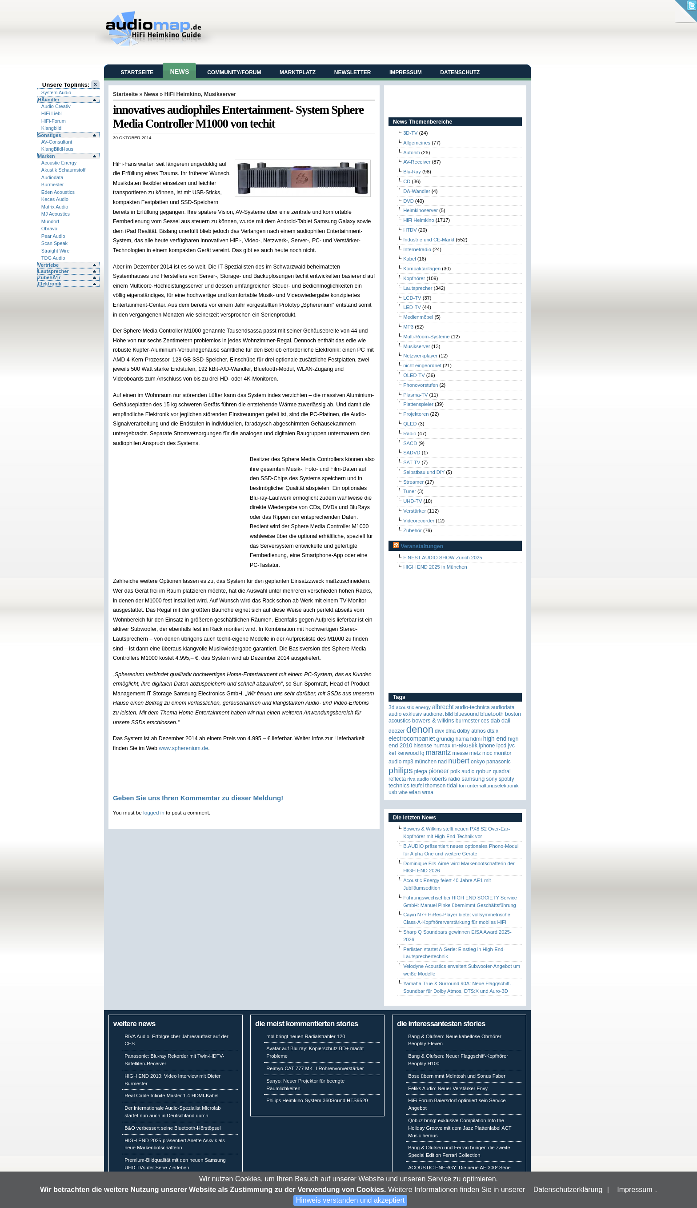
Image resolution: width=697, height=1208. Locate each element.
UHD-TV (412, 501)
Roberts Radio (445, 779)
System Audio (56, 92)
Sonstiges (49, 135)
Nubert (458, 761)
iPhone (487, 745)
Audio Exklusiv (405, 714)
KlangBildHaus (57, 149)
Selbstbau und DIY (424, 472)
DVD (408, 201)
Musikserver (220, 94)
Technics (399, 785)
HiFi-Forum (53, 121)
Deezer (397, 731)
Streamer (413, 482)
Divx (439, 731)
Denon (419, 729)
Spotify (506, 779)
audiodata (503, 707)
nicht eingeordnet (422, 365)
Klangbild (51, 128)
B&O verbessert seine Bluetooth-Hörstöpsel (172, 1128)
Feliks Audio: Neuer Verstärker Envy (448, 1088)
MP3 (408, 326)
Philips (401, 770)
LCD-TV (412, 298)
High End (495, 738)
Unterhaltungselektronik (493, 785)
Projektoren (416, 414)
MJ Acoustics (55, 214)
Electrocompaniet (412, 738)
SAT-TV (411, 462)
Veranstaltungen (422, 546)
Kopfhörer (414, 278)
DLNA (450, 731)
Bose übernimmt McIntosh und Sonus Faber (456, 1076)
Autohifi (411, 152)
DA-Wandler (416, 191)
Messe (460, 753)
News (179, 71)
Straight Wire (55, 250)
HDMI (476, 739)
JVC (511, 745)
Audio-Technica (472, 707)
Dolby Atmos (471, 731)
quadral (502, 771)
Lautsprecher (53, 271)
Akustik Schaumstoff (63, 170)
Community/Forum (234, 72)
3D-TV (410, 133)
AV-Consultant (56, 141)
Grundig (445, 739)
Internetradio (417, 249)
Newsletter (352, 72)
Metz (475, 753)
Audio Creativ (56, 106)
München (426, 762)
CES (485, 721)
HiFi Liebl (51, 113)
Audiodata (52, 177)
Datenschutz (460, 72)
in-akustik (465, 745)
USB (393, 792)
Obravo (49, 228)
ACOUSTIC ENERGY (413, 707)
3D (391, 707)
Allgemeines (416, 142)
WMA (427, 792)
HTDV (410, 230)
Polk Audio (462, 771)
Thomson (435, 786)
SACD (410, 443)
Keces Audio (54, 199)
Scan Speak (54, 243)
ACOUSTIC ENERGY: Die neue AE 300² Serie (459, 1167)
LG (422, 753)
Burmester (52, 184)
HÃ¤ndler (49, 99)
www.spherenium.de (183, 748)
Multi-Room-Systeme (426, 336)
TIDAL (452, 785)
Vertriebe (48, 265)
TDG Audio (53, 258)
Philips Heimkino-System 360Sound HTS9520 (317, 1100)
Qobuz (484, 771)
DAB (495, 720)
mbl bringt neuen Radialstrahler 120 (305, 1036)
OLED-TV (414, 375)
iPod (502, 745)
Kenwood (408, 753)
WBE (403, 792)
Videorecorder (418, 520)
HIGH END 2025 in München (435, 567)
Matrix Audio (54, 206)
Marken (46, 156)
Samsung (473, 778)
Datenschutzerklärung (568, 1189)
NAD (442, 762)
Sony (491, 779)
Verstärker (414, 511)
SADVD (412, 452)
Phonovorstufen (420, 385)
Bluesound (466, 714)
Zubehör (412, 530)
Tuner (409, 491)
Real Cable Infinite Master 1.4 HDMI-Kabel (171, 1095)
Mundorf (50, 221)
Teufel (417, 786)
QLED (410, 423)
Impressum (634, 1189)
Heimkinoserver (420, 210)
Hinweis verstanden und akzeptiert (350, 1200)
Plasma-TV (415, 394)
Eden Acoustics (58, 192)
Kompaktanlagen (422, 268)
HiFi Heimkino (182, 94)
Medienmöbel (418, 317)
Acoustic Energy (58, 162)
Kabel (409, 258)
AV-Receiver (416, 162)
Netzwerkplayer (420, 355)
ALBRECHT (443, 707)
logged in (153, 812)
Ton (462, 785)
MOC (487, 753)
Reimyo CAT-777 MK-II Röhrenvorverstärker (315, 1068)
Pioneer (439, 771)
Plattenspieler (418, 404)
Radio (409, 433)
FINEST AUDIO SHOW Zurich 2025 (442, 557)
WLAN (415, 792)
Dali (505, 720)
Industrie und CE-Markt (428, 239)
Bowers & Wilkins (433, 720)
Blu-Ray (412, 171)
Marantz (438, 752)
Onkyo (478, 762)
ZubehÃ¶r (49, 277)
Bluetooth (492, 713)
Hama (462, 739)
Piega (420, 771)
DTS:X (492, 731)
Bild (449, 714)
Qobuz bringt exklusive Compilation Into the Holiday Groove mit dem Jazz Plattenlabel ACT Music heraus (459, 1128)
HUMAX (441, 745)
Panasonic (498, 762)
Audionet (433, 714)
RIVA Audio (418, 779)
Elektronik (49, 283)
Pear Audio (53, 236)
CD (406, 181)
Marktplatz (298, 72)
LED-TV (412, 307)
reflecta (397, 779)
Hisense (423, 745)
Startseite (137, 72)
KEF (392, 753)
